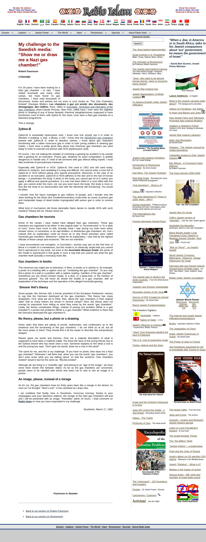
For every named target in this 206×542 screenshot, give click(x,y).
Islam (79, 32)
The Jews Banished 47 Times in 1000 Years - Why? (149, 198)
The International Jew (143, 213)
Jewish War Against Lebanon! (185, 135)
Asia (194, 304)
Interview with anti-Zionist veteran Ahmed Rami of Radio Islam (187, 267)
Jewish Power (42, 32)
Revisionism (97, 32)
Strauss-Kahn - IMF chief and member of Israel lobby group (184, 476)
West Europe (181, 302)
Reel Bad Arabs (140, 178)
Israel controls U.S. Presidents (148, 54)
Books (172, 323)
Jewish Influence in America (147, 325)
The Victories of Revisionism (147, 62)
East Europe (194, 302)
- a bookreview (185, 446)
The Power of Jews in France (184, 341)
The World (63, 32)
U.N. (184, 308)
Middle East (183, 306)
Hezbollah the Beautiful (181, 225)
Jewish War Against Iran (145, 89)
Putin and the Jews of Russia (184, 451)
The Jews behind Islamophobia (148, 49)
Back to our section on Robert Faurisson (47, 511)
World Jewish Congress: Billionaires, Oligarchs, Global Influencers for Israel (184, 258)
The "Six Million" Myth (180, 441)
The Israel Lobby (178, 409)
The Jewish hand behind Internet (149, 69)
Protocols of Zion (141, 423)
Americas (183, 304)
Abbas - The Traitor (142, 418)
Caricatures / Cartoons (144, 495)
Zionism (5, 32)
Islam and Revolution (180, 140)
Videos (136, 191)
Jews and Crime (177, 414)
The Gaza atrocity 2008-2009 (184, 173)
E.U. (194, 308)
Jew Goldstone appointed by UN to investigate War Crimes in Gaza (187, 348)
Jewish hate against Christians (148, 157)
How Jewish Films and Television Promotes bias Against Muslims (186, 119)
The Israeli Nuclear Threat (183, 435)
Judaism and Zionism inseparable (150, 287)
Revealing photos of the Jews (148, 292)
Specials (115, 32)
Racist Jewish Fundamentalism (148, 305)
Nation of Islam (148, 319)
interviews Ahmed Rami (149, 221)
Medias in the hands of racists (185, 469)
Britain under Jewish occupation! (186, 278)
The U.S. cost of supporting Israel (150, 340)
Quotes (136, 489)
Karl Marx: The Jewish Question (149, 173)
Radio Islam (25, 401)
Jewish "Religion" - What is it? (185, 464)
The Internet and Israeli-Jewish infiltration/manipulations (185, 317)
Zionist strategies (141, 204)
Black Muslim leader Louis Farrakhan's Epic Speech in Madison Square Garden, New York (185, 237)
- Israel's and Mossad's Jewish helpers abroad (186, 421)
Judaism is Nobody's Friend (183, 125)
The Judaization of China (182, 328)
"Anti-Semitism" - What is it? (147, 185)
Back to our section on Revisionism (44, 516)
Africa (194, 306)
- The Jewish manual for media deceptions (186, 149)
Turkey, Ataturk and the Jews (147, 345)
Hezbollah (145, 315)
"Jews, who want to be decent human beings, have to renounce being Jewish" (149, 81)
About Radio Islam (138, 32)
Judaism (22, 32)
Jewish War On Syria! (180, 212)
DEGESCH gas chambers (99, 137)
